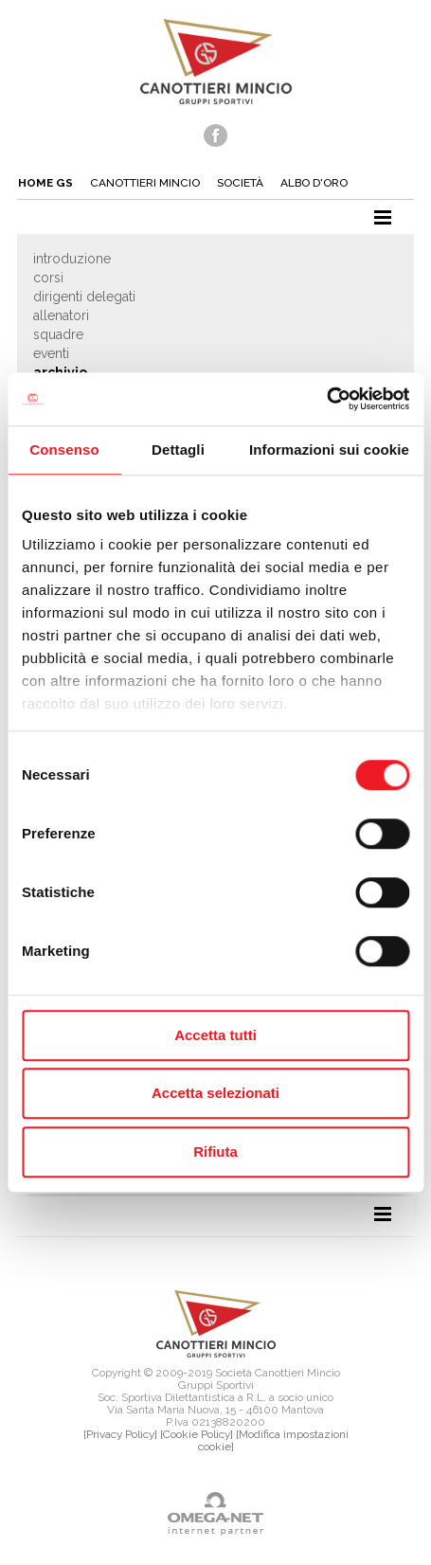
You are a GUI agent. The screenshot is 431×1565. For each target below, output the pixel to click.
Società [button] (240, 182)
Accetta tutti (215, 1035)
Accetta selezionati (215, 1093)
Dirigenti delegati (84, 296)
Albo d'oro (314, 182)
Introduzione (72, 258)
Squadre (58, 334)
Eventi (51, 353)
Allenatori (61, 315)
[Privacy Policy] (120, 1434)
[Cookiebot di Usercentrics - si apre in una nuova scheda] (326, 399)
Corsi (48, 277)
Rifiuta (215, 1151)
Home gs (45, 182)
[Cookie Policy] (196, 1434)
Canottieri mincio (145, 182)
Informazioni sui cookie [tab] (329, 449)
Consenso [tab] (64, 449)
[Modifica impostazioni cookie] (273, 1440)
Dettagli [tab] (178, 449)
